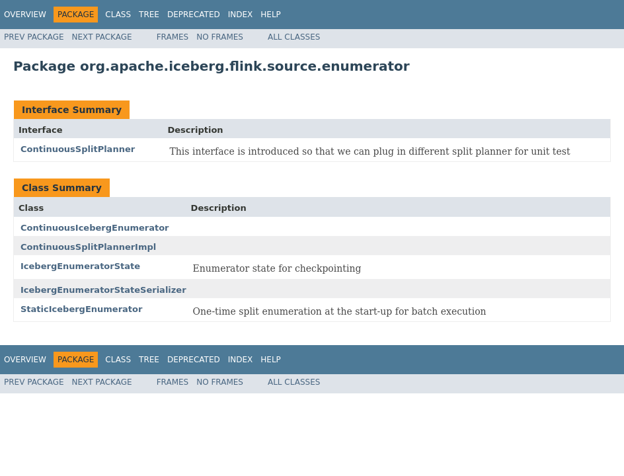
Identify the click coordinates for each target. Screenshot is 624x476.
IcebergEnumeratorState (80, 266)
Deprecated (193, 14)
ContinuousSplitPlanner (77, 149)
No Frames (219, 37)
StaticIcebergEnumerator (81, 309)
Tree (149, 14)
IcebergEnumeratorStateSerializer (103, 290)
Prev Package (34, 37)
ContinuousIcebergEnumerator (94, 228)
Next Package (102, 37)
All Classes (294, 37)
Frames (173, 37)
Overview (25, 14)
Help (270, 14)
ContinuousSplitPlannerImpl (88, 247)
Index (240, 14)
